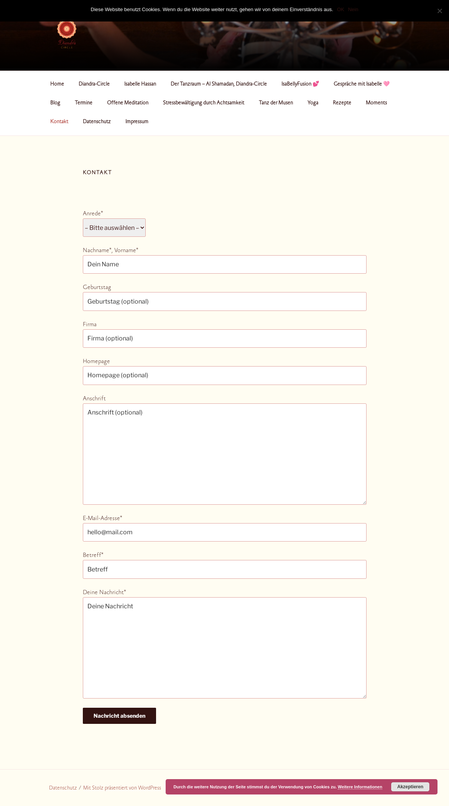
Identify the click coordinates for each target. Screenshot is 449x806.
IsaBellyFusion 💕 (300, 84)
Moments (376, 103)
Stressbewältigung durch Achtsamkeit (203, 103)
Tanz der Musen (276, 103)
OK (340, 9)
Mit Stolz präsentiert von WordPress (122, 788)
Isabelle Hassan (140, 84)
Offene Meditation (127, 103)
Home (57, 84)
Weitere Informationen (360, 787)
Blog (55, 103)
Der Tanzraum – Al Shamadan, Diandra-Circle (219, 84)
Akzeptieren (410, 786)
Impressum (136, 122)
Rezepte (342, 103)
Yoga (313, 103)
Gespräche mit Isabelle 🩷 (362, 84)
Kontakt (59, 122)
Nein (353, 9)
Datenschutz (97, 122)
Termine (83, 103)
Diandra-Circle (94, 84)
